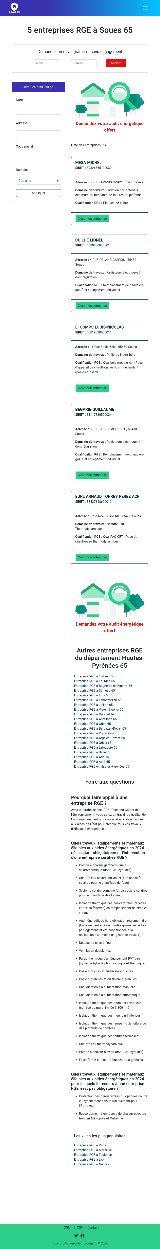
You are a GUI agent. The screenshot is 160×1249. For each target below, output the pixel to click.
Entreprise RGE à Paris (90, 1145)
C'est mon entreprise (92, 219)
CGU (67, 1227)
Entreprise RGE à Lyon (89, 1159)
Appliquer (38, 193)
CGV (80, 1227)
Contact (92, 1227)
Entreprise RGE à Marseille (93, 1150)
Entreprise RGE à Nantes (91, 1164)
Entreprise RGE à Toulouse (93, 1155)
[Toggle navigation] (145, 8)
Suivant (116, 63)
